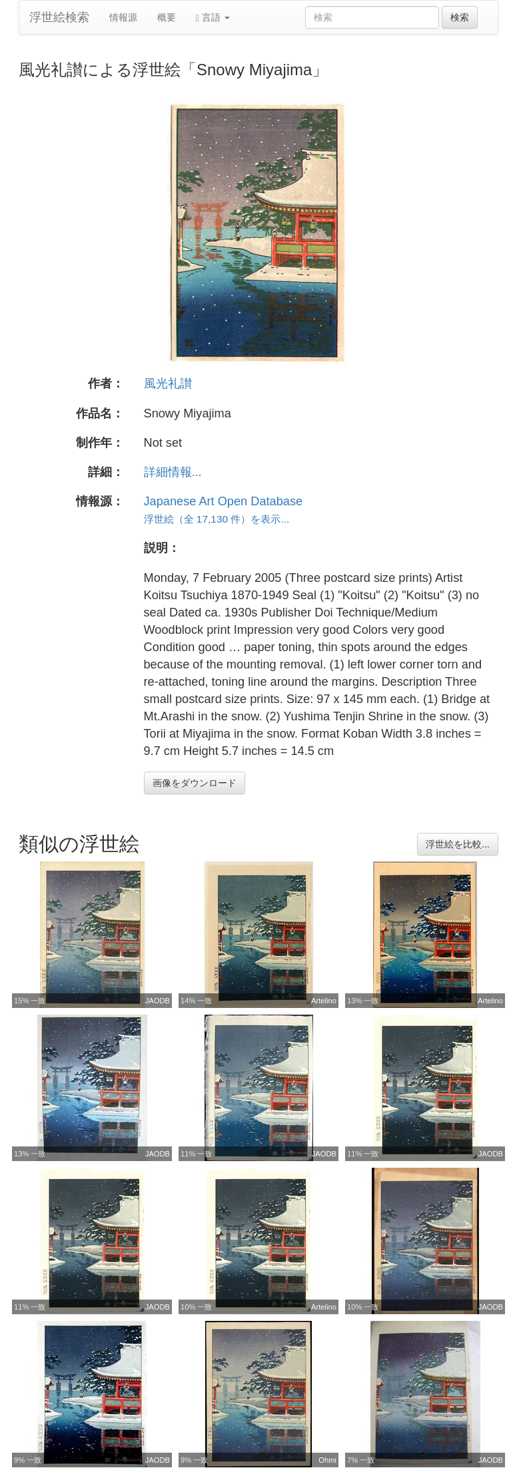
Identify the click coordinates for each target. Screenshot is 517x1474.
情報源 (123, 17)
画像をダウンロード (195, 783)
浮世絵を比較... (458, 844)
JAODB (157, 1001)
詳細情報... (173, 472)
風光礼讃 (168, 383)
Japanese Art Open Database (223, 501)
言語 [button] (213, 17)
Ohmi (327, 1460)
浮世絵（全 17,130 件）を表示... (217, 519)
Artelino (323, 1001)
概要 (166, 17)
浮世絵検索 (59, 17)
